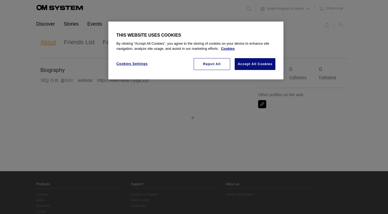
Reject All (211, 64)
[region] (195, 51)
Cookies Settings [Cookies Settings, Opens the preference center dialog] (132, 64)
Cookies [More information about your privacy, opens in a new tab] (228, 49)
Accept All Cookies (255, 64)
